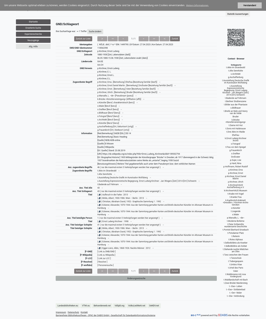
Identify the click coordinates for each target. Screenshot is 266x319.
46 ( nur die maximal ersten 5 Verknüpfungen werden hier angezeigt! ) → (130, 167)
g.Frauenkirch (235, 150)
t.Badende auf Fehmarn (235, 98)
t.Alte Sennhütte (235, 71)
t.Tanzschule (235, 258)
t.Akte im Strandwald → (108, 171)
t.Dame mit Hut (236, 125)
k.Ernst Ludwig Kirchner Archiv (235, 139)
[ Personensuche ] (105, 265)
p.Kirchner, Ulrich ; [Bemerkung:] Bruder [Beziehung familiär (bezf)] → (129, 92)
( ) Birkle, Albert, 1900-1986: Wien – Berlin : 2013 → (122, 198)
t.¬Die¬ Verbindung (235, 296)
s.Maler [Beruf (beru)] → (108, 106)
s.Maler (235, 214)
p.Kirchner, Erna (235, 170)
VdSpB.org (119, 305)
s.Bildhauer (236, 108)
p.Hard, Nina (235, 163)
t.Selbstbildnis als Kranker (235, 243)
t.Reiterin (236, 236)
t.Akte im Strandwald (235, 67)
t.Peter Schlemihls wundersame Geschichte (235, 225)
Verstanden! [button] (249, 5)
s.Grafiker (235, 153)
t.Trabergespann (235, 261)
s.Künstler (235, 208)
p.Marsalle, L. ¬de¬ (235, 218)
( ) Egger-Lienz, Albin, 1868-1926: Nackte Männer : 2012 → (125, 248)
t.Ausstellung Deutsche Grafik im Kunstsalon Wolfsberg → (124, 177)
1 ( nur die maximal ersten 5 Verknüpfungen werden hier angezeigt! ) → (130, 218)
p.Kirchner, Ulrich (235, 182)
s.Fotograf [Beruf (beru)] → (110, 116)
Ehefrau (235, 135)
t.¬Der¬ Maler (235, 293)
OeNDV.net (154, 305)
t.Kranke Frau (235, 197)
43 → (100, 188)
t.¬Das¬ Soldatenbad (235, 289)
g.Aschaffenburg (235, 77)
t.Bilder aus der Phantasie (235, 104)
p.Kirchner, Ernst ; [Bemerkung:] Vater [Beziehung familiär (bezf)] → (128, 89)
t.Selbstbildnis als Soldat (235, 246)
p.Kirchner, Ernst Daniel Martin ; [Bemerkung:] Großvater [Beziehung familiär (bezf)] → (136, 85)
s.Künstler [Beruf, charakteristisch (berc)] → (117, 102)
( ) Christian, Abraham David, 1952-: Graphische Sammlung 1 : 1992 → (131, 201)
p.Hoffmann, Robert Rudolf (235, 166)
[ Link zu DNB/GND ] (106, 251)
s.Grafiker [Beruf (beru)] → (109, 109)
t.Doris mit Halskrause (236, 128)
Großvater (235, 157)
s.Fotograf (235, 144)
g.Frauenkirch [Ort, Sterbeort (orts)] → (115, 130)
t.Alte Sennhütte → (106, 174)
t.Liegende (235, 211)
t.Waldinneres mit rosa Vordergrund (235, 275)
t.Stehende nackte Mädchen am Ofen (235, 250)
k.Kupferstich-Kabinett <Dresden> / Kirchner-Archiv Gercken (235, 202)
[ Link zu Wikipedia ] (106, 255)
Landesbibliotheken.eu (67, 305)
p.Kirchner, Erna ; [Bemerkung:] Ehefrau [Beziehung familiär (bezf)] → (129, 82)
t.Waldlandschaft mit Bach (235, 280)
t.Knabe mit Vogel (236, 194)
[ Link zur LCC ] (104, 258)
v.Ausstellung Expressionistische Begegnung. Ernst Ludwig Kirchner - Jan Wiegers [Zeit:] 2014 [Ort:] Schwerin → (148, 181)
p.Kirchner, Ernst (235, 173)
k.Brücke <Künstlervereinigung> (236, 121)
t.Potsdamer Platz (235, 233)
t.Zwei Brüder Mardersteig (235, 283)
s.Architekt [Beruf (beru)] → (110, 119)
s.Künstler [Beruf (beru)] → (110, 123)
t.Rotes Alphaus (235, 239)
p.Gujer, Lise (235, 160)
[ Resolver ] (102, 262)
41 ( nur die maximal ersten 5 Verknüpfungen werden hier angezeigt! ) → (130, 225)
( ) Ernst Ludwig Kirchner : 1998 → (114, 221)
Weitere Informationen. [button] (197, 5)
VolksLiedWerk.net (136, 305)
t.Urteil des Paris (235, 268)
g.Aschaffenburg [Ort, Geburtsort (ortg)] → (117, 126)
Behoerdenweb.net (102, 305)
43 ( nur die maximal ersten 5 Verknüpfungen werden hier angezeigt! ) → (130, 191)
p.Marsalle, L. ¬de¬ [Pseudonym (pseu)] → (117, 96)
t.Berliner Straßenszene (235, 101)
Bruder (236, 116)
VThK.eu (86, 305)
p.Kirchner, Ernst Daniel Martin (235, 177)
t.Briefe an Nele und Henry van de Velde (235, 112)
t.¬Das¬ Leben (235, 286)
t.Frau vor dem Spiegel (235, 147)
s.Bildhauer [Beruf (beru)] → (110, 113)
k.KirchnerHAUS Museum (235, 190)
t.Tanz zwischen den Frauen (235, 255)
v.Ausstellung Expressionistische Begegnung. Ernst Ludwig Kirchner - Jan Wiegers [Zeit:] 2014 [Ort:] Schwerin (236, 90)
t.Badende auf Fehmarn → (109, 184)
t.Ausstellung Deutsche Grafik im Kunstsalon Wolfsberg (235, 81)
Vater (235, 271)
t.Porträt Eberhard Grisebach (236, 230)
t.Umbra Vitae (235, 264)
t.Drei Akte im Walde (235, 132)
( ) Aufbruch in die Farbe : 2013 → (114, 194)
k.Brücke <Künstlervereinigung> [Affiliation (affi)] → (121, 99)
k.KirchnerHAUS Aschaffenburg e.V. (235, 186)
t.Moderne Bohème (235, 221)
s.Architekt (235, 74)
